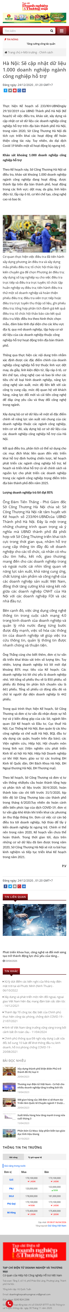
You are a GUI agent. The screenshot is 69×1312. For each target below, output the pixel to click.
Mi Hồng (11, 1212)
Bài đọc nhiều (14, 1061)
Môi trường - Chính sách (38, 52)
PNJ (11, 1188)
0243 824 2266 (21, 1299)
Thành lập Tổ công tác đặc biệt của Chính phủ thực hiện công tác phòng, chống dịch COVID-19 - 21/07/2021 (33, 1016)
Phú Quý (11, 1203)
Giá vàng (13, 1157)
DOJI (11, 1196)
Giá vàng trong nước (15, 1165)
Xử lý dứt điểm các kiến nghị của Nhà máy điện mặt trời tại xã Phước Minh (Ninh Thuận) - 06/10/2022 (32, 986)
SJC (11, 1179)
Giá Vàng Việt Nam (57, 1225)
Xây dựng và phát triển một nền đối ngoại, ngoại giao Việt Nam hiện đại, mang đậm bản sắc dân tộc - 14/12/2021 (34, 1001)
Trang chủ (12, 52)
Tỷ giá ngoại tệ (35, 1157)
